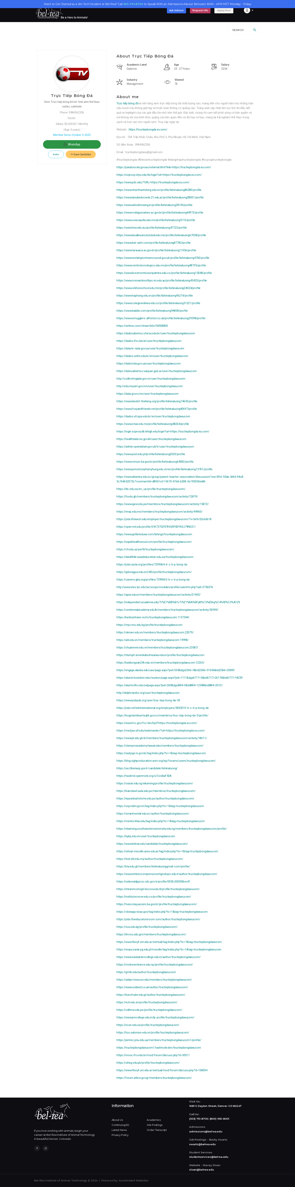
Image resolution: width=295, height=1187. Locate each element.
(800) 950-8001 (219, 1118)
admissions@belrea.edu (205, 1131)
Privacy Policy (120, 1134)
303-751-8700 (133, 4)
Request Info (200, 10)
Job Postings (154, 1124)
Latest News (119, 1129)
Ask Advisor (176, 10)
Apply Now (224, 10)
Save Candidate (81, 154)
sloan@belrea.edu (201, 1169)
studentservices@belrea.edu (208, 1156)
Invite (56, 154)
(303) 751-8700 (198, 1118)
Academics (154, 1119)
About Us (117, 1119)
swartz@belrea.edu (202, 1144)
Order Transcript (157, 1129)
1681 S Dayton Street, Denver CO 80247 (215, 1105)
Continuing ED (120, 1124)
